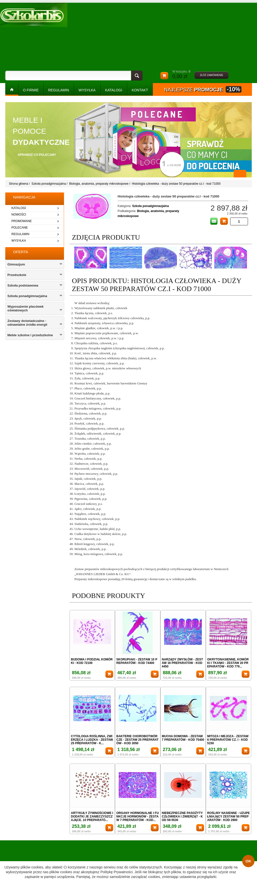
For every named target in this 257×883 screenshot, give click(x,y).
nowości (19, 214)
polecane (20, 227)
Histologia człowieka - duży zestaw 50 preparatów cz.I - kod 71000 (176, 183)
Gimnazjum (16, 264)
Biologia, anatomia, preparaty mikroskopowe (98, 183)
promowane (22, 221)
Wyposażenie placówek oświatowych (26, 308)
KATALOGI (113, 90)
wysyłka (19, 240)
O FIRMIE (31, 90)
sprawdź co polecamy (37, 155)
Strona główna (18, 183)
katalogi (19, 208)
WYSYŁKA (87, 90)
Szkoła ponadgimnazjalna (49, 183)
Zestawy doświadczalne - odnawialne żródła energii (27, 322)
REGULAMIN (58, 90)
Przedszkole (17, 275)
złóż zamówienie (211, 75)
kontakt (140, 90)
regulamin (20, 234)
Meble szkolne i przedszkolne (30, 335)
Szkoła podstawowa (23, 285)
